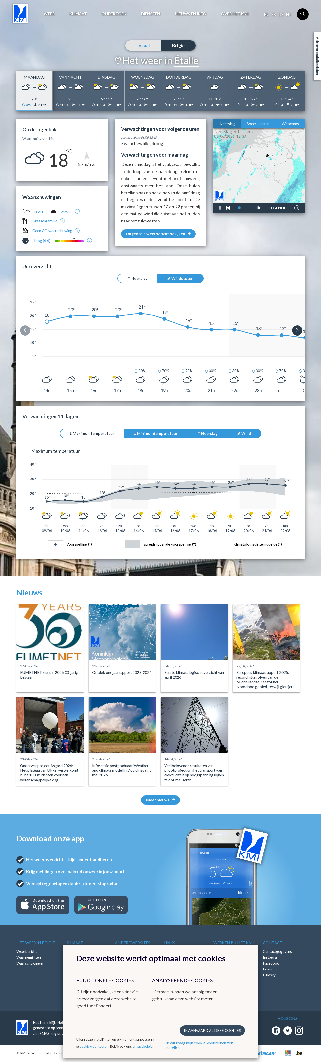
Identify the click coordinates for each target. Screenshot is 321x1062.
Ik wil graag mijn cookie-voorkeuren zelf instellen (199, 1045)
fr (273, 14)
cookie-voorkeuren (94, 1046)
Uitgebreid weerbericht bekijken (158, 233)
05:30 (39, 212)
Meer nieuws (160, 799)
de (280, 14)
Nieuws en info (190, 13)
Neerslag (227, 123)
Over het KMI (234, 13)
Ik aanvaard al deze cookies (212, 1030)
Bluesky (269, 975)
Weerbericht (26, 951)
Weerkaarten (258, 123)
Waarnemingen (28, 957)
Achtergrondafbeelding (317, 56)
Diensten (150, 13)
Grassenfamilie (44, 220)
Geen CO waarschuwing (52, 230)
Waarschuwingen (30, 963)
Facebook (271, 963)
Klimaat (78, 13)
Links (169, 942)
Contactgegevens (277, 951)
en (288, 14)
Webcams (290, 123)
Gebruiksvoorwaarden (61, 1053)
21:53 (65, 212)
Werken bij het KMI (233, 942)
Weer (49, 13)
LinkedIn (270, 969)
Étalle (186, 60)
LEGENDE (277, 206)
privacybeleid (143, 1046)
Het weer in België (35, 942)
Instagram (271, 957)
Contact (272, 942)
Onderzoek (113, 13)
